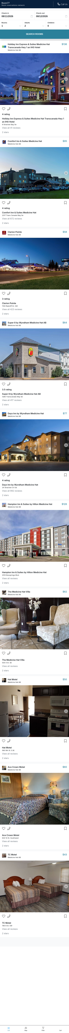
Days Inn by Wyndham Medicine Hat (26, 413)
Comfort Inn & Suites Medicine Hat (25, 141)
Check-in (5, 13)
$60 (65, 767)
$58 (65, 232)
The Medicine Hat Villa (19, 591)
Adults (27, 23)
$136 (64, 44)
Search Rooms (34, 34)
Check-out (40, 13)
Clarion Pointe (15, 232)
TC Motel (12, 854)
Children (51, 23)
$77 (65, 413)
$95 (65, 141)
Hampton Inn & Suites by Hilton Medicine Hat (30, 504)
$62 (65, 591)
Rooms (4, 23)
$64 (65, 322)
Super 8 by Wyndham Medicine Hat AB (27, 322)
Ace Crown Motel (16, 767)
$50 (65, 679)
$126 (64, 504)
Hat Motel (12, 679)
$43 (65, 854)
